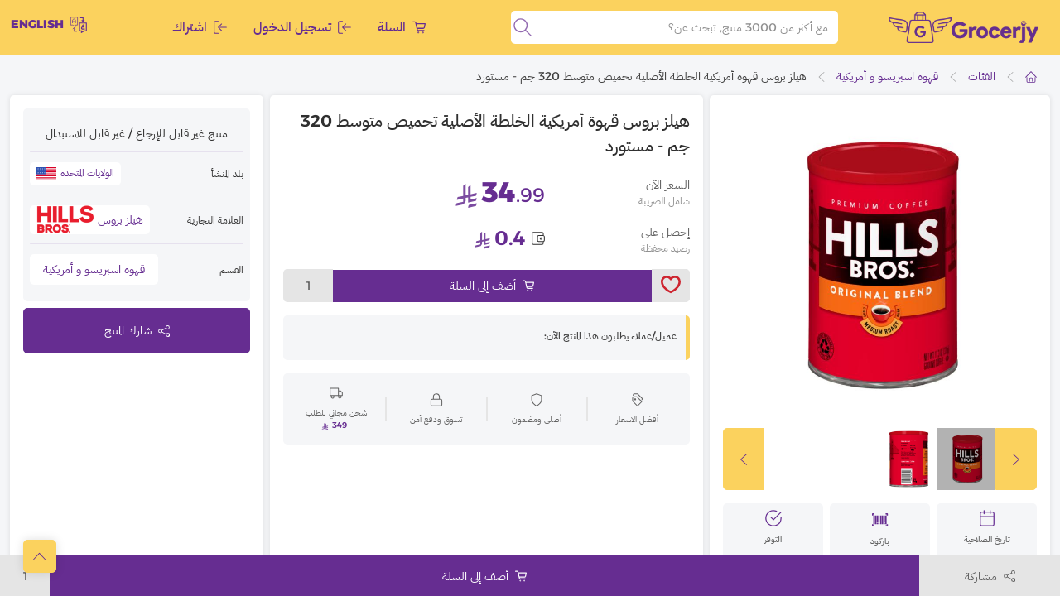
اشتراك (199, 27)
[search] (522, 27)
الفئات (981, 76)
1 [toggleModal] (308, 285)
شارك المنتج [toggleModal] (137, 330)
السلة (402, 27)
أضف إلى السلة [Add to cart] (492, 285)
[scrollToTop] (39, 556)
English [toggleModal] (49, 25)
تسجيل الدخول (302, 27)
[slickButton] (743, 459)
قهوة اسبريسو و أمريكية (887, 76)
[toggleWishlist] (671, 285)
